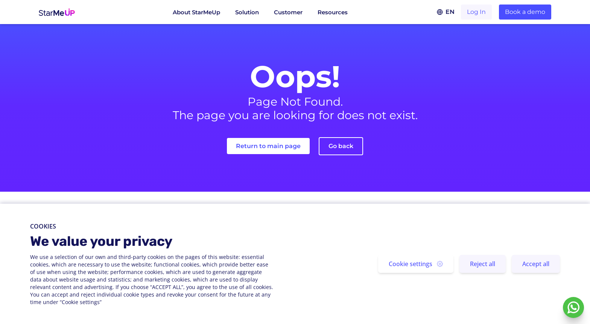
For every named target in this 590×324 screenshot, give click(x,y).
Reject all (482, 264)
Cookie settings (416, 264)
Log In (476, 11)
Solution (247, 12)
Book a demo (525, 11)
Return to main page (268, 146)
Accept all (535, 264)
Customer (288, 12)
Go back (340, 146)
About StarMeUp (196, 12)
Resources (333, 12)
